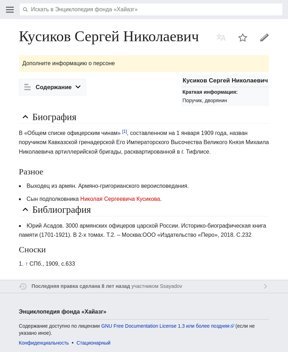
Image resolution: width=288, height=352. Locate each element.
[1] (124, 131)
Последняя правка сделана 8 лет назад (81, 286)
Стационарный (93, 343)
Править (264, 37)
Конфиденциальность (44, 343)
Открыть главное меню (10, 9)
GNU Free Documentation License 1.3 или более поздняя (165, 326)
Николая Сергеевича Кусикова (120, 199)
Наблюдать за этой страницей (243, 37)
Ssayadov (171, 286)
